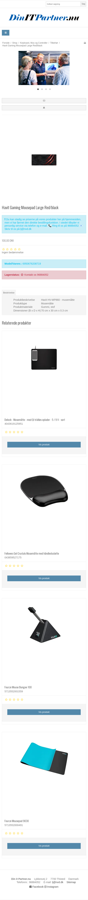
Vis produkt (43, 444)
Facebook (36, 886)
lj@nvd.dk (57, 882)
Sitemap (71, 882)
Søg (83, 4)
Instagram (51, 886)
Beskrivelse (8, 292)
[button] (44, 100)
